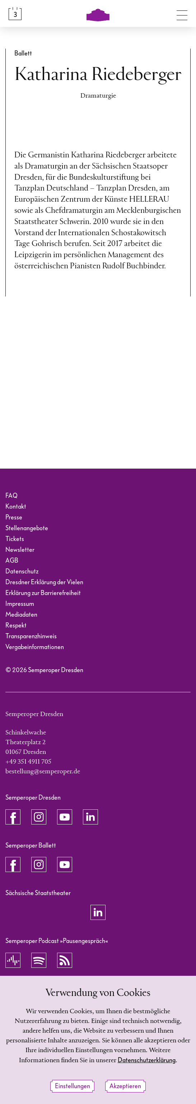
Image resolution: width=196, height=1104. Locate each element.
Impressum (19, 603)
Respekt (16, 625)
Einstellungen (72, 1086)
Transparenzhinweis (31, 636)
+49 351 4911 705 (28, 762)
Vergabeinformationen (34, 647)
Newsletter (19, 549)
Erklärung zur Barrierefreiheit (43, 593)
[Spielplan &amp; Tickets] (15, 13)
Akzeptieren (125, 1086)
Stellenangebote (26, 528)
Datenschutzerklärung (147, 1060)
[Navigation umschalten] (182, 13)
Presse (13, 517)
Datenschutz (21, 571)
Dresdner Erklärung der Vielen (44, 582)
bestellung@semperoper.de (42, 771)
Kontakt (15, 506)
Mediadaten (21, 614)
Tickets (14, 539)
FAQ (11, 495)
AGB (11, 560)
